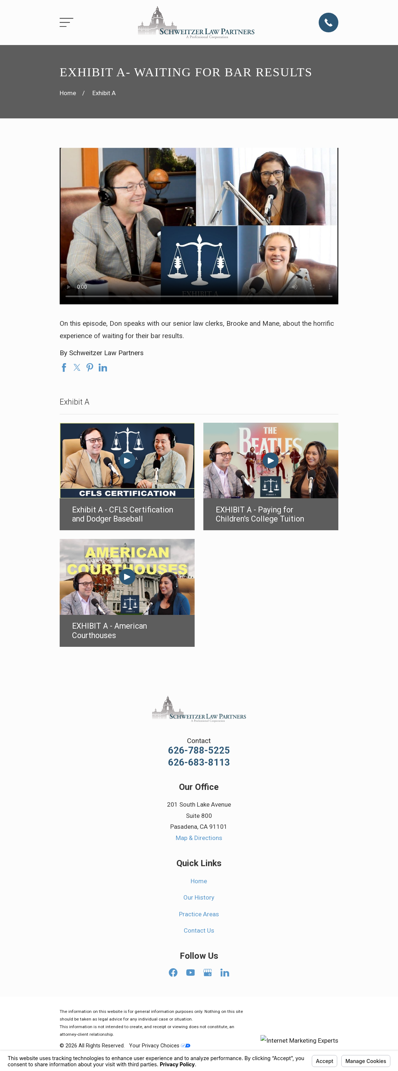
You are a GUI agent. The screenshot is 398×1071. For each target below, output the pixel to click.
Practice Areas (199, 914)
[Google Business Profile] (207, 972)
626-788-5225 (199, 750)
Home (199, 881)
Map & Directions (199, 837)
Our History (198, 897)
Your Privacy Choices (159, 1045)
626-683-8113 (199, 762)
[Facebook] (173, 972)
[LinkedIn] (224, 972)
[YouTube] (190, 972)
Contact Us (199, 930)
